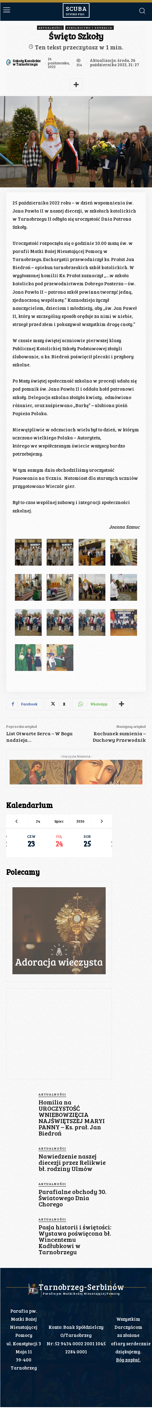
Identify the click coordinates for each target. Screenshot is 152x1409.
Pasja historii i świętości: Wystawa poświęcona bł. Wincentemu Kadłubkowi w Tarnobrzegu (75, 1239)
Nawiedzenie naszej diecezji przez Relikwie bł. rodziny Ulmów (72, 1162)
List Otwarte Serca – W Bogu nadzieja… (39, 736)
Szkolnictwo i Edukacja (89, 27)
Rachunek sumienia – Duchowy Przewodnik (119, 736)
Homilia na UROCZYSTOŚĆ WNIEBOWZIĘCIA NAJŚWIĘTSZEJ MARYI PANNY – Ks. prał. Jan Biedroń (72, 1117)
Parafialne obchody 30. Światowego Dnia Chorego (72, 1197)
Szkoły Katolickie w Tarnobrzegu (27, 62)
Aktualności (50, 27)
